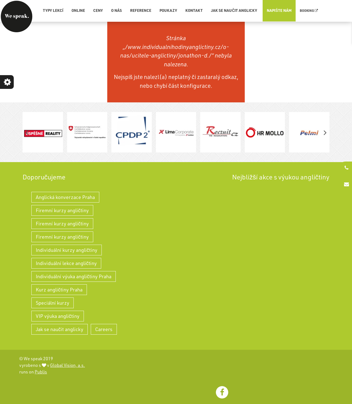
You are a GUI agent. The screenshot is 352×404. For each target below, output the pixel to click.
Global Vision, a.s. (67, 365)
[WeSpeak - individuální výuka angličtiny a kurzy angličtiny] (16, 16)
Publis (41, 372)
